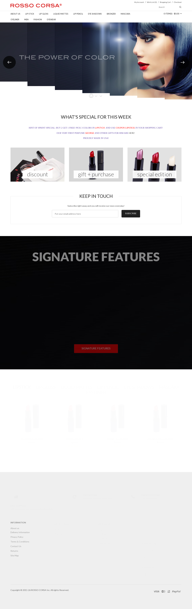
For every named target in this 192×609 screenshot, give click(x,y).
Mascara (125, 14)
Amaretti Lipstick (117, 436)
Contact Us (15, 544)
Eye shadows (95, 14)
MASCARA (169, 384)
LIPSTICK (100, 128)
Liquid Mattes (60, 14)
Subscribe (130, 213)
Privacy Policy (16, 535)
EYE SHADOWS (139, 384)
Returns (14, 549)
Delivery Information (20, 531)
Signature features (96, 347)
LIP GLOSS (46, 384)
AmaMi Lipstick (74, 436)
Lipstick (101, 526)
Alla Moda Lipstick (32, 436)
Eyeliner (15, 19)
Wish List (58, 531)
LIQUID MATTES (76, 384)
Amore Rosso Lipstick (160, 436)
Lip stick (29, 14)
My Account (60, 526)
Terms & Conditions (19, 540)
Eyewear (51, 19)
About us (15, 14)
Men (26, 19)
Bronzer (111, 14)
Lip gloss (43, 14)
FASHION (38, 19)
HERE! (132, 133)
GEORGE (89, 133)
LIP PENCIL (108, 384)
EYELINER (96, 389)
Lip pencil (78, 14)
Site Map (14, 554)
